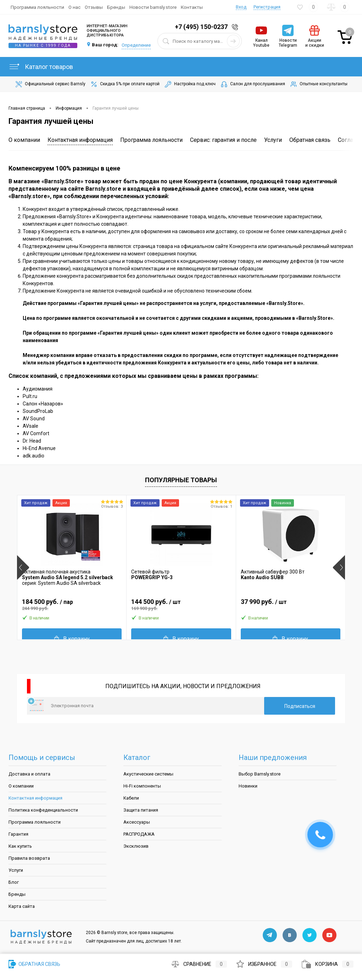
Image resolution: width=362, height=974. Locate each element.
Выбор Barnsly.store (259, 774)
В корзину (72, 638)
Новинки (248, 786)
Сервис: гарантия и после (223, 140)
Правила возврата (29, 858)
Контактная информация (80, 140)
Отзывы (94, 7)
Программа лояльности (37, 7)
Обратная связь (309, 140)
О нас (74, 7)
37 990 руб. (290, 604)
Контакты (192, 7)
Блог (14, 882)
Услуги (273, 140)
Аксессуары (136, 822)
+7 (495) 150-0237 (201, 26)
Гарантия (18, 834)
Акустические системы (148, 774)
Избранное (264, 964)
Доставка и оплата (29, 774)
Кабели (131, 798)
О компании (24, 140)
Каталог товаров (41, 66)
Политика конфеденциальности (43, 810)
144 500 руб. (181, 604)
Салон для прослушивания (252, 84)
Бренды (116, 7)
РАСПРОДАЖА (139, 834)
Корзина (327, 964)
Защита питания (140, 810)
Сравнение (199, 964)
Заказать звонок (236, 27)
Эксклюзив (136, 846)
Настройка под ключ (190, 84)
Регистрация (267, 7)
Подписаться (299, 706)
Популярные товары (181, 480)
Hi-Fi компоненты (142, 786)
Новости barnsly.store (153, 7)
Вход (241, 7)
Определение (136, 45)
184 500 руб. (72, 604)
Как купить (20, 846)
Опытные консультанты (318, 84)
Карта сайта (22, 906)
